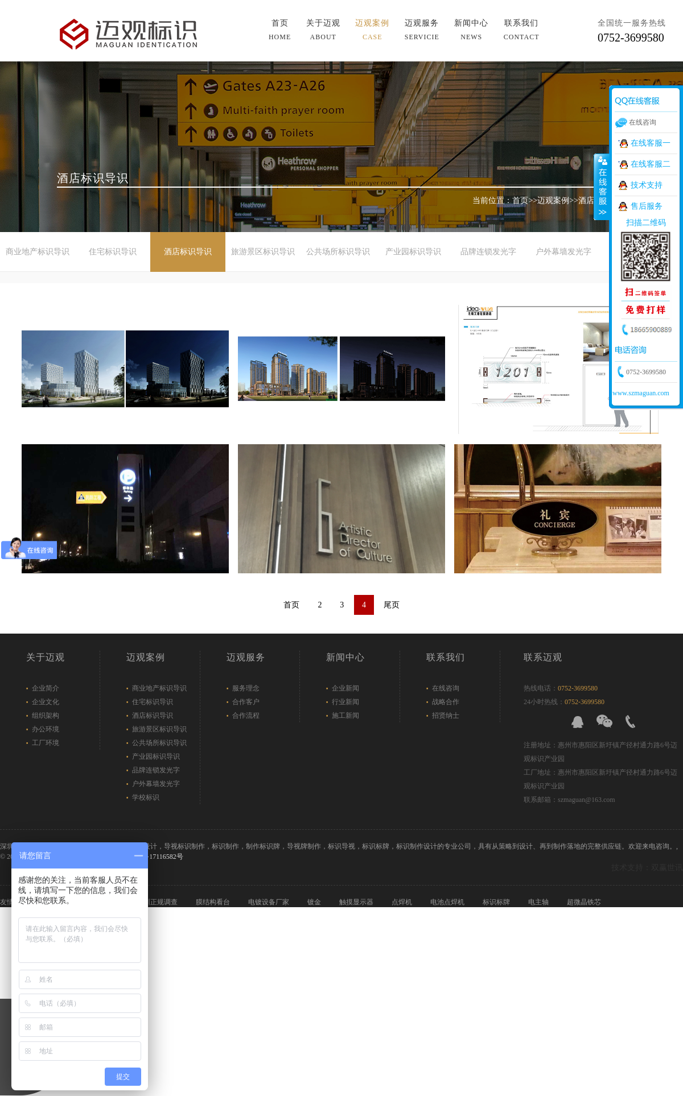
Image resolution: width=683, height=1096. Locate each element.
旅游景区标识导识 (263, 251)
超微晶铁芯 (585, 902)
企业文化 (45, 702)
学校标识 (145, 797)
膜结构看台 (214, 902)
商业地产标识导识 (37, 251)
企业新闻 (345, 688)
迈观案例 (553, 200)
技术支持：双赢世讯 (647, 867)
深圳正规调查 (158, 902)
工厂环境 (45, 743)
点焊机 (403, 902)
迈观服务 (246, 657)
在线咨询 (445, 688)
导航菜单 (528, 22)
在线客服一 (650, 143)
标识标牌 (497, 902)
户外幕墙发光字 (563, 251)
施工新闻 (345, 715)
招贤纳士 (445, 715)
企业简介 (45, 688)
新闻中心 (345, 657)
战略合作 (445, 702)
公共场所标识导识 (338, 251)
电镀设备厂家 (269, 902)
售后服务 (647, 206)
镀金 (315, 902)
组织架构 (45, 715)
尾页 (392, 605)
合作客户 (246, 702)
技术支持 (647, 185)
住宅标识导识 (113, 251)
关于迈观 (45, 657)
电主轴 (539, 902)
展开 (602, 187)
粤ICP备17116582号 (154, 857)
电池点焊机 (448, 902)
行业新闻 (345, 702)
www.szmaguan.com (640, 393)
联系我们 (445, 657)
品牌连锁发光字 (488, 251)
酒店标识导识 (188, 251)
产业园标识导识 (413, 251)
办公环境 (45, 729)
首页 (520, 200)
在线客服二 (650, 164)
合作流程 (246, 715)
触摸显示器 (357, 902)
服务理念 (246, 688)
